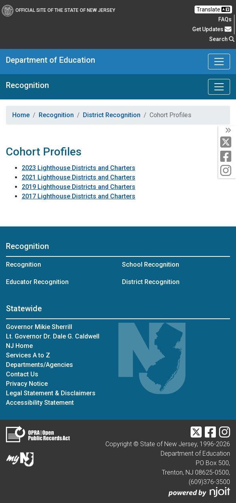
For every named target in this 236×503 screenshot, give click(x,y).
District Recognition (111, 115)
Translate (213, 9)
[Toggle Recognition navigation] (219, 87)
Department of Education (50, 60)
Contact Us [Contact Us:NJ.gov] (22, 374)
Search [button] (221, 39)
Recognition (27, 85)
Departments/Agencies (39, 364)
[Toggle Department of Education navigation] (219, 61)
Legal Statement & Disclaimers (51, 393)
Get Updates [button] (212, 29)
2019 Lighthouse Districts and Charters (78, 187)
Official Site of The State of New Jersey (58, 10)
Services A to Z (28, 355)
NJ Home (19, 346)
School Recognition (150, 264)
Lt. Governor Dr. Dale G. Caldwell (52, 336)
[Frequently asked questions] (225, 19)
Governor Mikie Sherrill (39, 327)
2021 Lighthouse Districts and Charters (78, 177)
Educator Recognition (37, 282)
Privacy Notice (27, 383)
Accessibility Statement (40, 402)
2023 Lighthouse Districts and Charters (78, 168)
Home (21, 115)
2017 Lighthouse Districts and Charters (78, 196)
